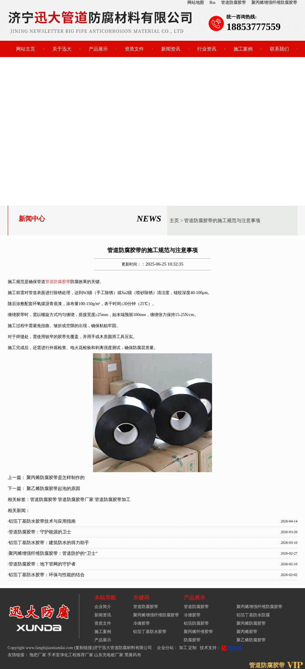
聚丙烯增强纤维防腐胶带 (274, 2)
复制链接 (83, 648)
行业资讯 (206, 48)
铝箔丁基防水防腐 (253, 615)
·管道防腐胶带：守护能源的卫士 (39, 532)
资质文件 (134, 48)
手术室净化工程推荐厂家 (70, 655)
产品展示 (98, 48)
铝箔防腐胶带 (196, 623)
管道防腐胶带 (233, 2)
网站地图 (195, 2)
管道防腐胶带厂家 (76, 499)
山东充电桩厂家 (108, 655)
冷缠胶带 (141, 623)
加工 (184, 648)
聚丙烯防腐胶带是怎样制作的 (56, 477)
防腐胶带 (192, 640)
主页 (174, 220)
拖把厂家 (37, 655)
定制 (193, 648)
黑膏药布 (133, 655)
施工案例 (243, 48)
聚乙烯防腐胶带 (251, 640)
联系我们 (279, 48)
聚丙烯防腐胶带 (251, 623)
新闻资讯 (170, 48)
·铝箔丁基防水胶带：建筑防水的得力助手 (48, 542)
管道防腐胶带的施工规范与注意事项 (222, 220)
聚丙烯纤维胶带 (198, 631)
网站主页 (25, 48)
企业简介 (102, 606)
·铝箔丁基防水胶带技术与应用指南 (42, 521)
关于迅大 (61, 48)
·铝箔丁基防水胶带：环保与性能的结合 (46, 574)
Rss (212, 2)
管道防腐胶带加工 (112, 499)
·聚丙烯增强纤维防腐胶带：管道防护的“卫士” (53, 553)
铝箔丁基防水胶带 (149, 631)
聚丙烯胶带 (246, 631)
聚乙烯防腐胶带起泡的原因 (53, 488)
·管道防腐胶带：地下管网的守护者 (42, 564)
